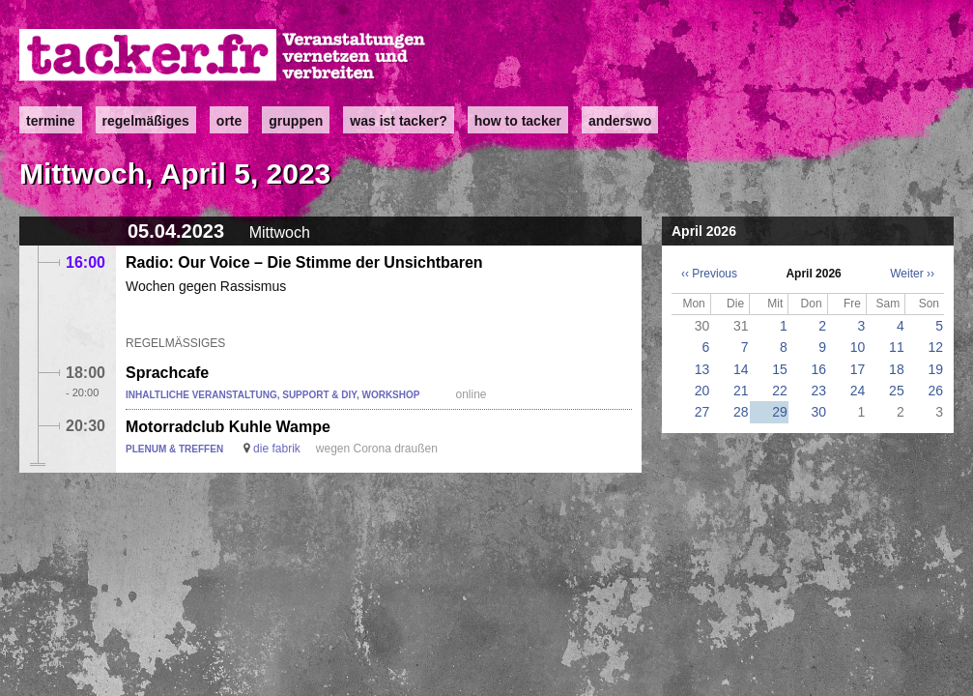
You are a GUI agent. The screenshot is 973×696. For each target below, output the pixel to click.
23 (819, 390)
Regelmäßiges (145, 121)
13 (702, 369)
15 (779, 369)
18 (896, 369)
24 (858, 390)
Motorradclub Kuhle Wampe (228, 427)
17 (858, 369)
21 (741, 390)
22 (779, 390)
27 (702, 412)
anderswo (619, 121)
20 (702, 390)
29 (779, 412)
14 (741, 369)
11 (896, 347)
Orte (229, 121)
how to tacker (517, 121)
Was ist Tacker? (398, 121)
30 (819, 412)
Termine (50, 121)
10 (858, 347)
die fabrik (276, 448)
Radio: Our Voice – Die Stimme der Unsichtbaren (304, 262)
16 (819, 369)
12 (935, 347)
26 (935, 390)
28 (741, 412)
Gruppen (296, 121)
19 (935, 369)
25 (896, 390)
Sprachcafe (167, 372)
